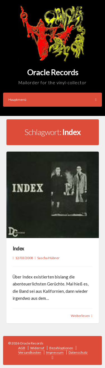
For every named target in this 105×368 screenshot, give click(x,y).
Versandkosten (29, 352)
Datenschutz (78, 352)
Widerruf (37, 348)
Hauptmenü (52, 99)
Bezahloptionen (61, 348)
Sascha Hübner (48, 258)
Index (18, 248)
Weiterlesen (80, 316)
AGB (21, 348)
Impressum (55, 352)
